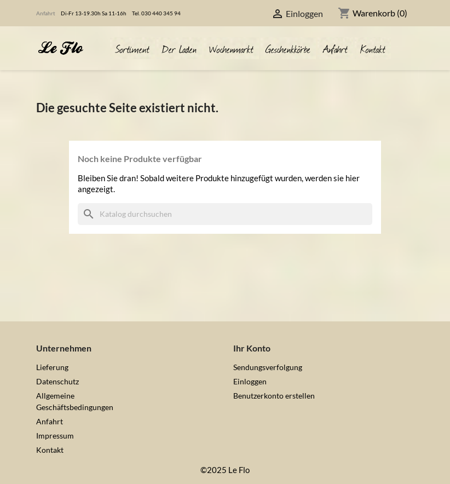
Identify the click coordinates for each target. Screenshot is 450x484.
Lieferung (52, 367)
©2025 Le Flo (225, 470)
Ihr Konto (251, 348)
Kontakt (372, 48)
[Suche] (225, 214)
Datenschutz (57, 381)
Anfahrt (45, 13)
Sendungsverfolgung (267, 367)
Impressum (55, 435)
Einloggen (250, 381)
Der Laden (179, 48)
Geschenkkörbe (288, 48)
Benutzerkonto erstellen (274, 395)
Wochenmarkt (231, 48)
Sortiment (132, 48)
